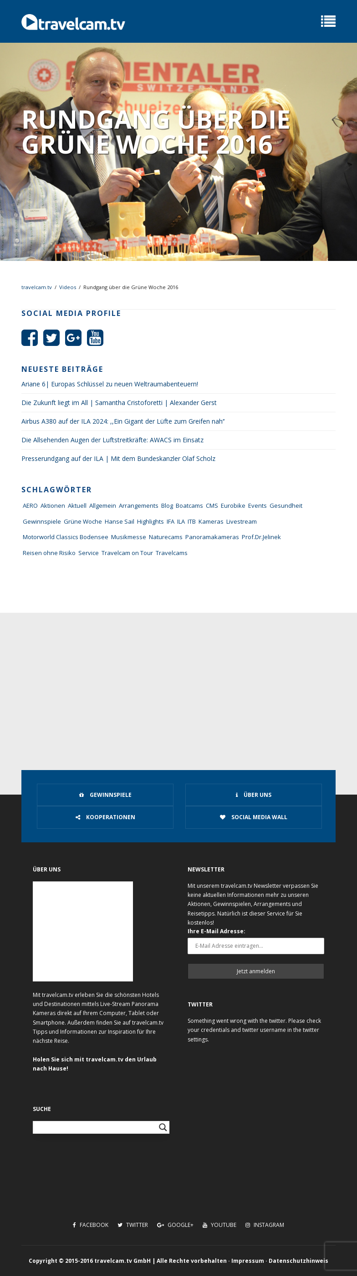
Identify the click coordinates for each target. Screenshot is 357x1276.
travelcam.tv (36, 287)
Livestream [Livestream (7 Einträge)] (241, 521)
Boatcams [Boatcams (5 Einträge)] (189, 505)
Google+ (175, 1225)
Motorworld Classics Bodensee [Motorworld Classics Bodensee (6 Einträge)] (65, 537)
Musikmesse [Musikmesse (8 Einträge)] (128, 537)
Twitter (132, 1225)
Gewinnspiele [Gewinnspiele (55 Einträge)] (42, 521)
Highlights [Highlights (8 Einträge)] (150, 521)
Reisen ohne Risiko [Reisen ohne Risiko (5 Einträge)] (49, 553)
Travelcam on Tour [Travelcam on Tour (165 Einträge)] (127, 553)
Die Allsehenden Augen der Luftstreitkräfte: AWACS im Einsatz (112, 439)
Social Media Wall (253, 817)
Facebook (90, 1225)
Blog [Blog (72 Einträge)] (167, 505)
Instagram (264, 1225)
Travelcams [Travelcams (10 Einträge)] (172, 553)
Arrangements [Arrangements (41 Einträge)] (138, 505)
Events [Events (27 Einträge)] (257, 505)
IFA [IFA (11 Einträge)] (170, 521)
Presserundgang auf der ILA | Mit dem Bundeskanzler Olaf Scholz (118, 458)
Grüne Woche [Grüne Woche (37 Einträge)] (83, 521)
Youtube (219, 1225)
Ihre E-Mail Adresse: (216, 931)
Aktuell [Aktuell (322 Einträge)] (77, 505)
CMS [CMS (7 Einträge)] (212, 505)
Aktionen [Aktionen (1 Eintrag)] (53, 505)
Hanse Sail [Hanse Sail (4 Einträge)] (119, 521)
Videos (67, 287)
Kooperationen (105, 817)
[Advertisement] (178, 681)
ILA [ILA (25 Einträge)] (181, 521)
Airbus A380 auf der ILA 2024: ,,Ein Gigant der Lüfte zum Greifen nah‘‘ (122, 421)
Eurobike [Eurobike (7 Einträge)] (233, 505)
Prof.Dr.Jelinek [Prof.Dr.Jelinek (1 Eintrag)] (261, 537)
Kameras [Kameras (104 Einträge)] (211, 521)
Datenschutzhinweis (298, 1261)
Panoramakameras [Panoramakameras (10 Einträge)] (212, 537)
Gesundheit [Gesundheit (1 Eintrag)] (286, 505)
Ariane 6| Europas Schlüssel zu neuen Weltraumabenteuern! (109, 384)
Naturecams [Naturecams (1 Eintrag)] (166, 537)
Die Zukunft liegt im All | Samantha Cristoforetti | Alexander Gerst (119, 402)
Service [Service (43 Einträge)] (88, 553)
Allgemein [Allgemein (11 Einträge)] (102, 505)
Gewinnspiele (105, 795)
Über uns (253, 795)
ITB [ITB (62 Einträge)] (192, 521)
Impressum (247, 1261)
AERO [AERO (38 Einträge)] (30, 505)
